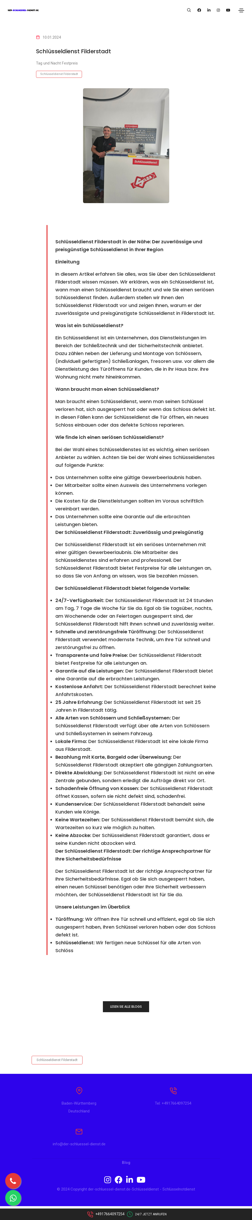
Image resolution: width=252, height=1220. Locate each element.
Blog (126, 1176)
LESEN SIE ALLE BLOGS (126, 1006)
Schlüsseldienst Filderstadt (59, 74)
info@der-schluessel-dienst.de (79, 1158)
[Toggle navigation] (241, 10)
